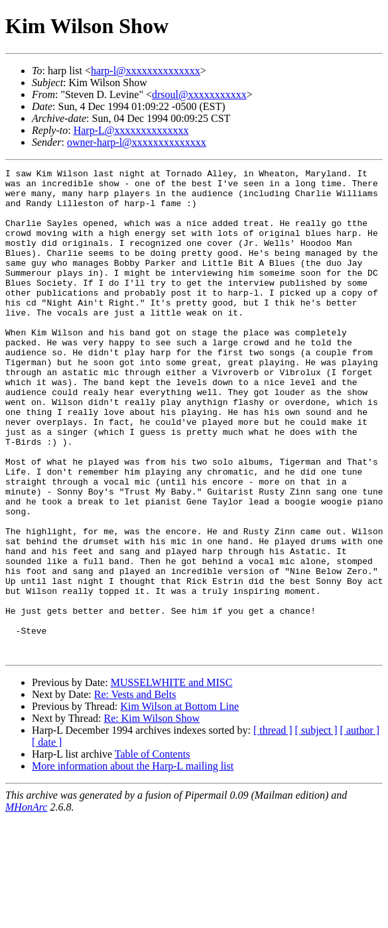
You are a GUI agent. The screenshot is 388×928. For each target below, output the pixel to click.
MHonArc (26, 904)
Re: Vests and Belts (135, 791)
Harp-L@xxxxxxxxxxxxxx (131, 130)
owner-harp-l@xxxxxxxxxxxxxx (136, 142)
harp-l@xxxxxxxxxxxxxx (145, 70)
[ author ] (360, 827)
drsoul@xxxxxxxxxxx (199, 94)
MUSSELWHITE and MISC (172, 779)
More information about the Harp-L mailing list (132, 863)
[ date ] (47, 839)
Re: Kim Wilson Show (152, 815)
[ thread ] (272, 827)
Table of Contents (152, 851)
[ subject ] (316, 827)
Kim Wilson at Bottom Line (179, 803)
